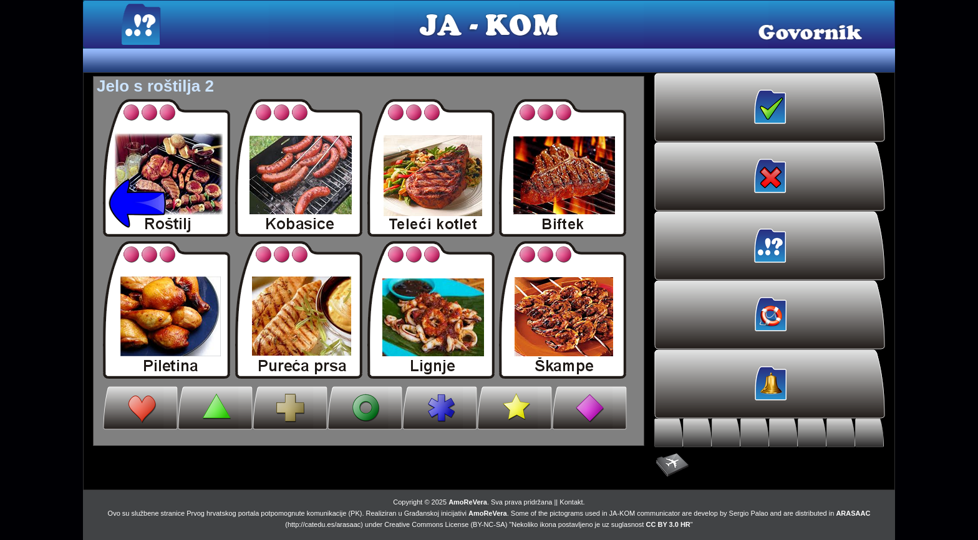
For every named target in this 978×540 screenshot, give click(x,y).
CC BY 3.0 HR (668, 524)
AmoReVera (467, 502)
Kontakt (571, 502)
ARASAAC (853, 513)
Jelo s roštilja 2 (155, 86)
